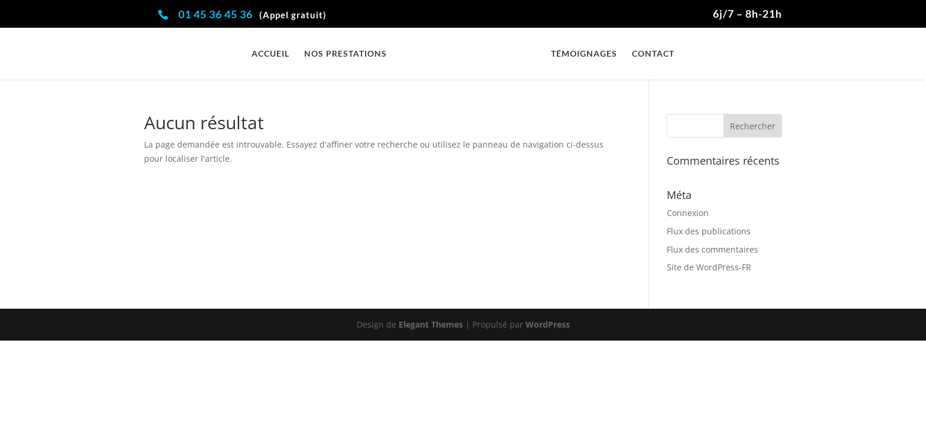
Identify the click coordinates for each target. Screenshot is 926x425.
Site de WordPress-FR (709, 267)
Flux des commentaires (712, 249)
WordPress (548, 324)
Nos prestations (345, 54)
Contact (653, 54)
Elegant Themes (431, 324)
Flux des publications (709, 231)
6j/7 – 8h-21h (747, 14)
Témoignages (584, 54)
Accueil (270, 54)
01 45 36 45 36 (252, 14)
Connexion (688, 212)
